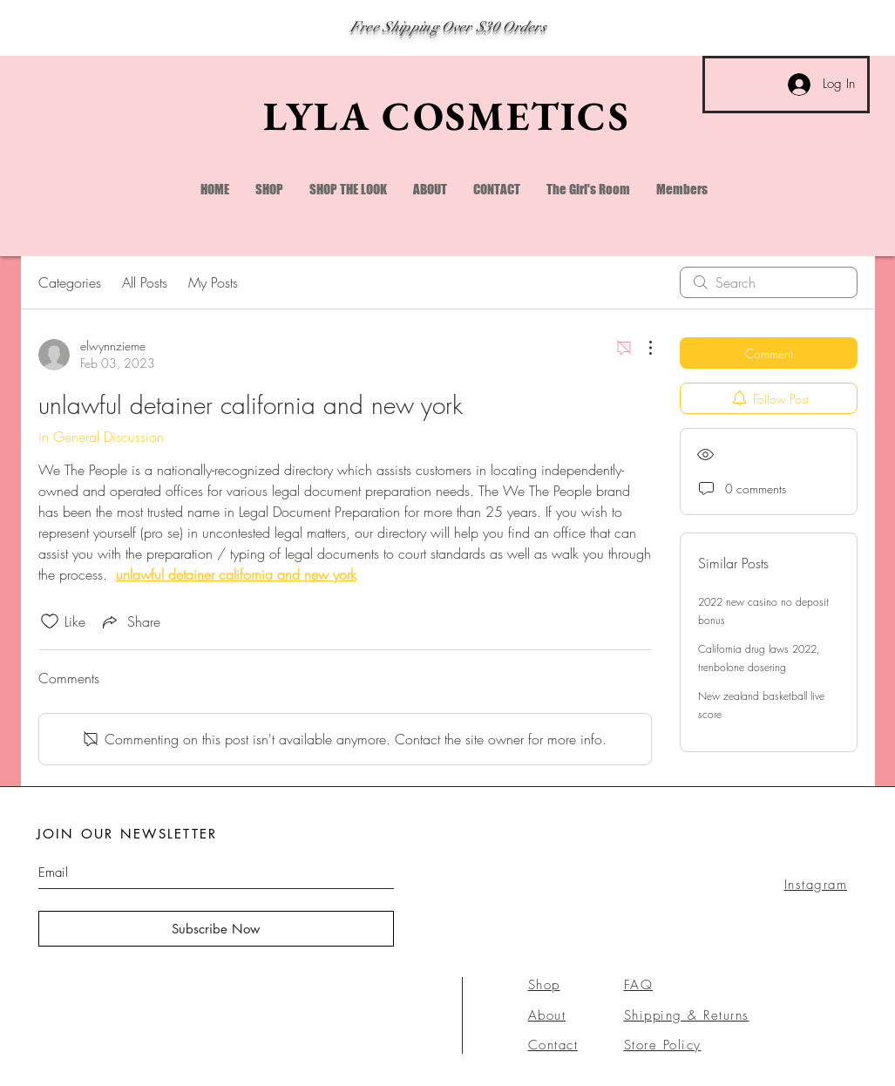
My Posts (213, 282)
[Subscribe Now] (216, 929)
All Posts (144, 282)
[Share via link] (129, 621)
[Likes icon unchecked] (49, 621)
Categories (69, 282)
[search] (769, 282)
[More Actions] (641, 347)
